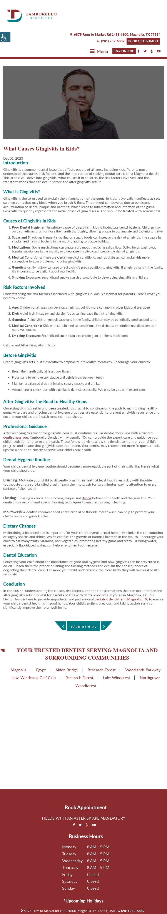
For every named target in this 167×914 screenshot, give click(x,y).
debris (86, 472)
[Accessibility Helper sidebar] (5, 37)
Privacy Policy (72, 908)
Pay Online (124, 24)
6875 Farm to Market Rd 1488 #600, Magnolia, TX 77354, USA (68, 885)
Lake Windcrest (116, 651)
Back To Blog (83, 600)
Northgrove (150, 651)
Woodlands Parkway (142, 643)
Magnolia (18, 643)
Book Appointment (143, 14)
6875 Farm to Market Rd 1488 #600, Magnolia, (115, 8)
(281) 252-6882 (111, 14)
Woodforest (85, 659)
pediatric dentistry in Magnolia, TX (121, 573)
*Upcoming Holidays (83, 874)
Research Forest (101, 643)
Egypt (41, 643)
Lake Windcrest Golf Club (34, 651)
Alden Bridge (66, 643)
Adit (147, 908)
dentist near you (15, 411)
